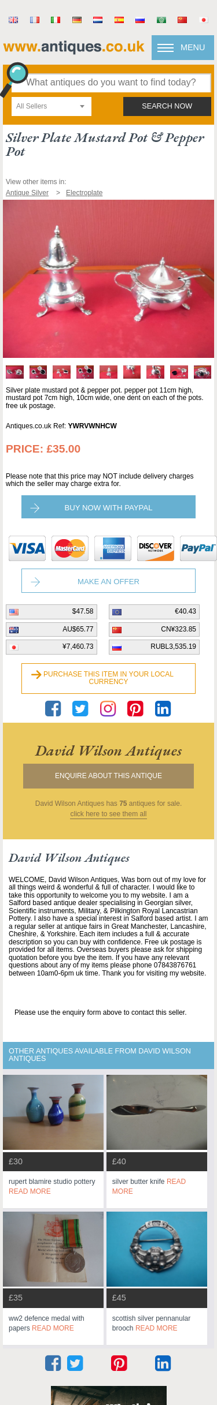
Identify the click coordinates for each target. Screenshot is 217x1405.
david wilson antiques (108, 750)
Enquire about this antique (108, 776)
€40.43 (185, 611)
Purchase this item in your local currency (108, 678)
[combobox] (51, 106)
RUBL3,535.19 (173, 646)
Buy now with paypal (108, 507)
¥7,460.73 (77, 646)
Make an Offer (108, 581)
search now (167, 106)
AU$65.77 (77, 629)
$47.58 (83, 611)
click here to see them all (108, 814)
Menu (193, 47)
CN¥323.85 (178, 629)
